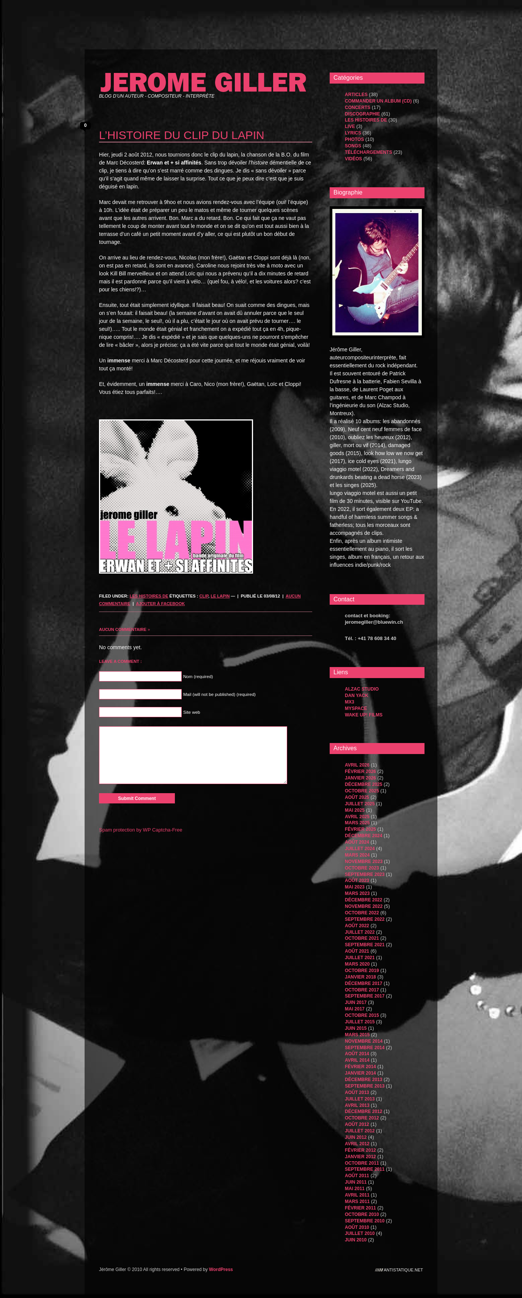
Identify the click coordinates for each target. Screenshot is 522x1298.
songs (353, 146)
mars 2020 (357, 964)
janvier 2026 (360, 778)
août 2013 (357, 1092)
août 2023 (357, 880)
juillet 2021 (360, 957)
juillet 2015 (360, 1021)
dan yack (356, 695)
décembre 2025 (363, 784)
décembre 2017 (363, 983)
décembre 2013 (363, 1079)
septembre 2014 (365, 1047)
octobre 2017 (362, 990)
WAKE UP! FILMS (363, 715)
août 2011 (357, 1175)
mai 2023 (355, 887)
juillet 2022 (360, 932)
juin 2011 (355, 1182)
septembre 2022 (365, 919)
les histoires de (149, 596)
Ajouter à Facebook (160, 603)
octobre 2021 (362, 938)
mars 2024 (357, 855)
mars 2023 (357, 893)
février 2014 (360, 1066)
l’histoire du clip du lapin (181, 135)
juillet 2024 (360, 848)
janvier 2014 (360, 1073)
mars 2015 (357, 1034)
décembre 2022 (363, 900)
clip (203, 596)
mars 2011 (357, 1201)
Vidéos (353, 158)
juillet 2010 (360, 1233)
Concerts (357, 107)
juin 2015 (355, 1028)
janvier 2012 (360, 1156)
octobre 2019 (362, 970)
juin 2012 (355, 1137)
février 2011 (360, 1208)
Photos (354, 139)
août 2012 (357, 1124)
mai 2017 (355, 1009)
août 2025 (357, 797)
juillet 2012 (360, 1131)
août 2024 (357, 842)
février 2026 (360, 771)
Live (350, 126)
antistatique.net (403, 1269)
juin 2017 (355, 1002)
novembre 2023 (363, 861)
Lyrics (353, 133)
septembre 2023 (365, 874)
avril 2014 (357, 1060)
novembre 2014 (363, 1041)
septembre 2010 (365, 1221)
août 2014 (357, 1053)
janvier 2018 (360, 977)
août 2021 (357, 951)
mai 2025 (355, 810)
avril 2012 (357, 1143)
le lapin (220, 596)
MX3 (349, 702)
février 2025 (360, 829)
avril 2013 (357, 1105)
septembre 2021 (365, 944)
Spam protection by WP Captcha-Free (140, 830)
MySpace (356, 708)
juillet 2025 (360, 803)
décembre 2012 (363, 1111)
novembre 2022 (363, 906)
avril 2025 (357, 816)
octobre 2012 (362, 1118)
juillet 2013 (360, 1099)
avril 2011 (357, 1195)
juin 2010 (355, 1240)
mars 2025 (357, 822)
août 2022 (357, 925)
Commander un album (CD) (378, 101)
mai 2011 (355, 1188)
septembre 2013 (365, 1086)
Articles (356, 94)
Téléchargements (368, 152)
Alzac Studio (362, 689)
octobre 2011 (362, 1163)
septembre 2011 (365, 1169)
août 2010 (357, 1227)
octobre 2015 (362, 1015)
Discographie (362, 114)
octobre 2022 (362, 912)
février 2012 (360, 1150)
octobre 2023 (362, 868)
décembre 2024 (363, 835)
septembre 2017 (365, 996)
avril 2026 (357, 765)
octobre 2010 (362, 1214)
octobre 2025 (362, 791)
